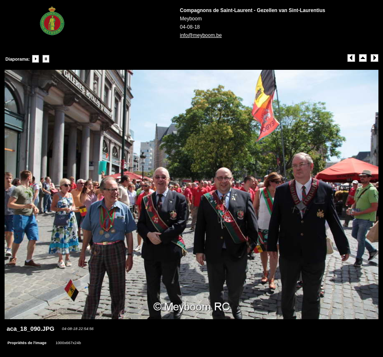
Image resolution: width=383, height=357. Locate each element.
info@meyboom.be (201, 35)
